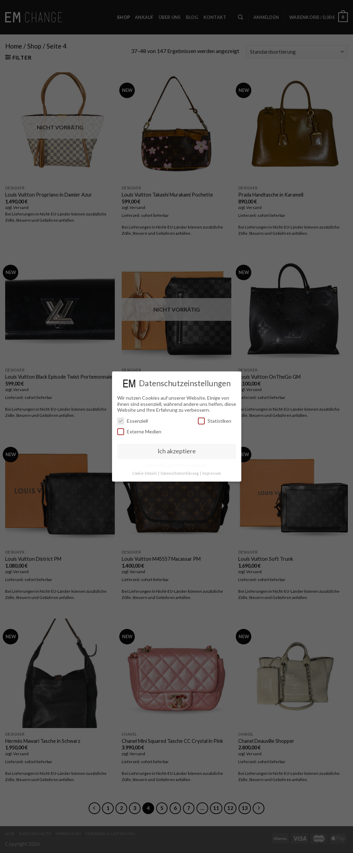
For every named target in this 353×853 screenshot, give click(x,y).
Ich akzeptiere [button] (177, 451)
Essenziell (132, 421)
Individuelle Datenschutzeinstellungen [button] (177, 465)
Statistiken (214, 421)
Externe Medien (139, 431)
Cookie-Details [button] (145, 473)
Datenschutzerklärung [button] (180, 473)
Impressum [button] (211, 473)
